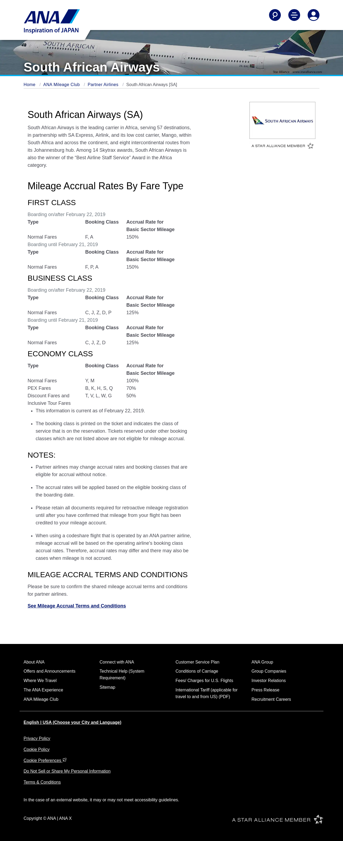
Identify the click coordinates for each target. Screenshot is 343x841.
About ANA (34, 662)
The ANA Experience (43, 690)
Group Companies (269, 671)
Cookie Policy (37, 749)
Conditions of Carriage (197, 671)
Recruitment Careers (271, 699)
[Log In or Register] (313, 15)
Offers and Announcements (50, 671)
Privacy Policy (37, 738)
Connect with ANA (117, 662)
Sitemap (107, 687)
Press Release (265, 690)
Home (30, 84)
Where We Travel (40, 680)
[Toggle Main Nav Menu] (294, 15)
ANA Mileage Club (62, 84)
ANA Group (262, 662)
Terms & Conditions (42, 782)
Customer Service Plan (197, 662)
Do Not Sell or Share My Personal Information (67, 771)
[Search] (275, 15)
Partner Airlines (104, 84)
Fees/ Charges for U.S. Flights (204, 680)
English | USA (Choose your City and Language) (72, 722)
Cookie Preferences (45, 760)
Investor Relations (269, 680)
